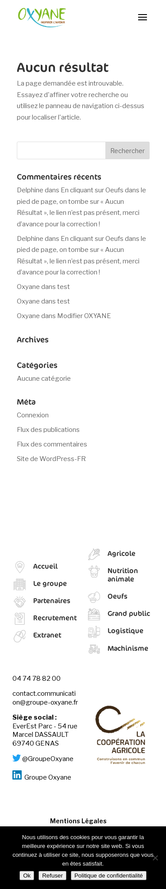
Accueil (45, 566)
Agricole (121, 553)
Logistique (125, 630)
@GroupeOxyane (47, 759)
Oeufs (117, 596)
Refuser (52, 875)
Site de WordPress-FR (51, 459)
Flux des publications (48, 430)
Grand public (129, 613)
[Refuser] (155, 857)
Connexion (33, 415)
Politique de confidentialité (108, 875)
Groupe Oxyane (47, 777)
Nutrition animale (123, 574)
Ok (27, 875)
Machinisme (128, 648)
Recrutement (55, 618)
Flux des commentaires (52, 444)
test (63, 287)
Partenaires (51, 600)
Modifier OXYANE (84, 316)
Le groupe (50, 583)
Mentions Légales (78, 821)
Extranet (47, 635)
